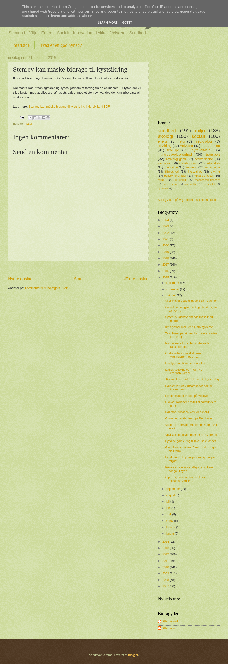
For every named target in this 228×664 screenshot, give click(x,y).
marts (170, 520)
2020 (166, 245)
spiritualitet (190, 184)
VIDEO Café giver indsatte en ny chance (191, 434)
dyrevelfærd (201, 150)
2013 (166, 548)
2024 (166, 220)
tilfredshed (172, 171)
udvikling (165, 146)
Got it (127, 22)
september (173, 489)
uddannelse (211, 146)
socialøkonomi (188, 163)
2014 (166, 541)
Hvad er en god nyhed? (60, 45)
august (170, 495)
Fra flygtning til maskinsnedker (185, 363)
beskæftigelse (204, 159)
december (173, 282)
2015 (166, 277)
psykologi (191, 167)
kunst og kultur (203, 175)
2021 (166, 239)
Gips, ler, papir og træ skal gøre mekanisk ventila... (186, 478)
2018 (166, 258)
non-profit (179, 179)
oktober (171, 295)
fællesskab (213, 163)
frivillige (173, 150)
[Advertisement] (78, 268)
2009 (166, 573)
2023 (166, 226)
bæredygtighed (176, 159)
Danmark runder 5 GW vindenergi (187, 412)
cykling (215, 171)
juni (168, 508)
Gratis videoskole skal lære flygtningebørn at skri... (183, 354)
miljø (200, 130)
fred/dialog (203, 141)
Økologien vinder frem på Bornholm (188, 418)
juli (168, 501)
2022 (166, 232)
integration (171, 167)
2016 (166, 271)
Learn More (107, 22)
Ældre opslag (136, 279)
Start (78, 279)
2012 (166, 554)
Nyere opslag (20, 279)
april (169, 514)
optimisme (163, 188)
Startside (22, 45)
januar (170, 533)
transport (213, 154)
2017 (166, 264)
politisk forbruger (175, 175)
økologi (165, 136)
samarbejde (212, 167)
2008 (166, 580)
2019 (166, 252)
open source (170, 184)
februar (171, 527)
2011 (166, 560)
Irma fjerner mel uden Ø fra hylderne (189, 327)
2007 (166, 586)
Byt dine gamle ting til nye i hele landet (190, 441)
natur (28, 123)
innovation (164, 163)
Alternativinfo (170, 621)
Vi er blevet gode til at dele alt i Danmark (191, 300)
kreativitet (209, 184)
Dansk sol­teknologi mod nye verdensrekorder (183, 371)
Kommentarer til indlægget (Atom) (47, 288)
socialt (198, 136)
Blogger (133, 655)
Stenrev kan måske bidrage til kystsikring (192, 379)
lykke (161, 179)
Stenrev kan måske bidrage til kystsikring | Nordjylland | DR (69, 106)
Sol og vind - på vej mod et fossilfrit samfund (187, 200)
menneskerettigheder (207, 179)
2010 (166, 567)
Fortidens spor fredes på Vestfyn (186, 396)
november (173, 289)
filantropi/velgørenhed (175, 154)
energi (163, 141)
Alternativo (169, 628)
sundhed (167, 130)
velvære (186, 146)
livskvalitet (195, 171)
